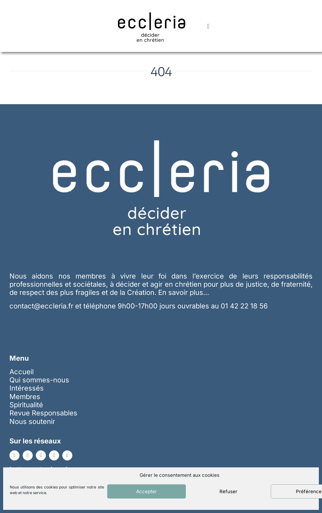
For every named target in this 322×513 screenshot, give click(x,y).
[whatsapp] (67, 455)
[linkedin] (28, 455)
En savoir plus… (183, 292)
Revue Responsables (43, 413)
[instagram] (54, 455)
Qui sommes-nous (39, 380)
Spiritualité (26, 405)
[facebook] (14, 455)
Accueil (21, 372)
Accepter (146, 491)
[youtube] (41, 455)
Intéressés (26, 388)
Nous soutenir (32, 421)
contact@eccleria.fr (42, 306)
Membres (24, 396)
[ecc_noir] (151, 7)
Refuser (228, 491)
